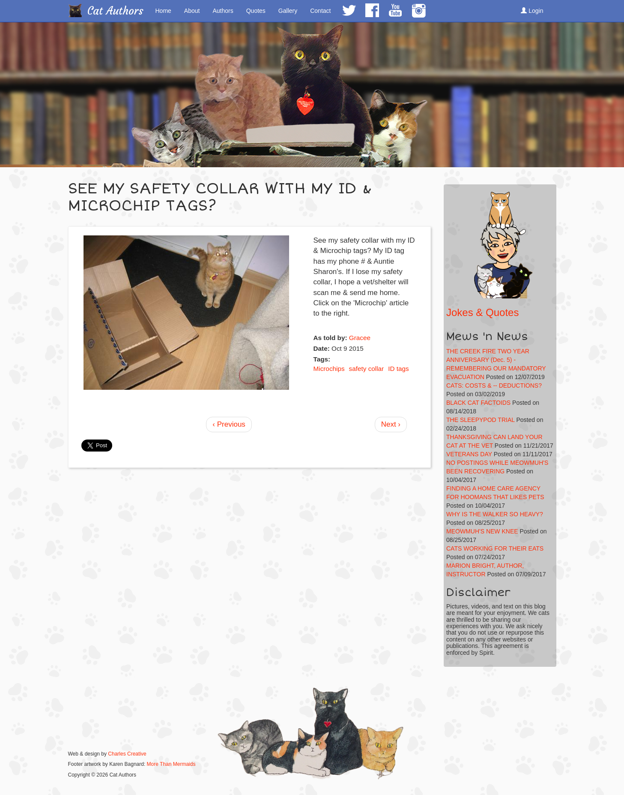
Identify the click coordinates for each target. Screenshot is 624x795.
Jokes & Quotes (482, 312)
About (192, 10)
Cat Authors (115, 11)
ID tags (398, 368)
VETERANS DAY (469, 454)
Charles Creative (127, 754)
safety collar (366, 368)
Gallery (287, 10)
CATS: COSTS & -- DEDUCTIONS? (494, 385)
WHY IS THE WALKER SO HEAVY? (494, 514)
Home (163, 10)
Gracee (359, 337)
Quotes (256, 10)
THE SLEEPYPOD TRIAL (480, 419)
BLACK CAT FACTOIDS (478, 402)
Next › (390, 424)
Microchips (328, 368)
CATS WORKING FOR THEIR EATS (494, 548)
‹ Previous (228, 424)
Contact (320, 10)
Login (532, 10)
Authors (222, 10)
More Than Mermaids (171, 764)
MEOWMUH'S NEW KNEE (482, 531)
